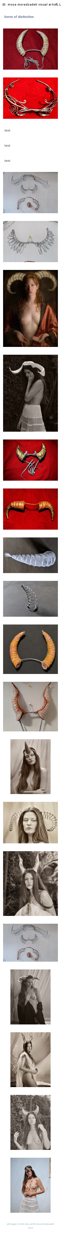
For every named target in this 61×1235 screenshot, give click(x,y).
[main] (30, 17)
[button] (4, 4)
